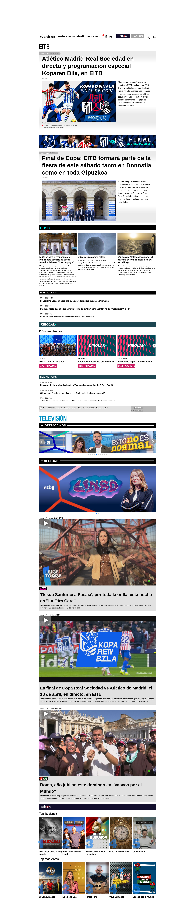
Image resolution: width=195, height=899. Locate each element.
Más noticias (48, 292)
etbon (53, 461)
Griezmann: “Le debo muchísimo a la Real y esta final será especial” (72, 393)
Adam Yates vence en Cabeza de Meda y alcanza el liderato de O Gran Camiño (77, 401)
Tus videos (137, 410)
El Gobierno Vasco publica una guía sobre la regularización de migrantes (74, 301)
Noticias (61, 36)
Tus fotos (137, 408)
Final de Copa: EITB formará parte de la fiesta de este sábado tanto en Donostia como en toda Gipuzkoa (96, 165)
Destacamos (55, 425)
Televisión (80, 36)
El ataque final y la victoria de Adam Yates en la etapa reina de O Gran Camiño (77, 385)
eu (152, 37)
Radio (89, 36)
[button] (154, 346)
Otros (95, 36)
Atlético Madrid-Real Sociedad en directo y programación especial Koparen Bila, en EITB (88, 65)
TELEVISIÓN (53, 418)
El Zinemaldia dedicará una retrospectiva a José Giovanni (67, 317)
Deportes (70, 36)
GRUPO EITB (137, 36)
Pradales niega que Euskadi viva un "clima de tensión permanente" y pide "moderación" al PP (85, 309)
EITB (44, 47)
